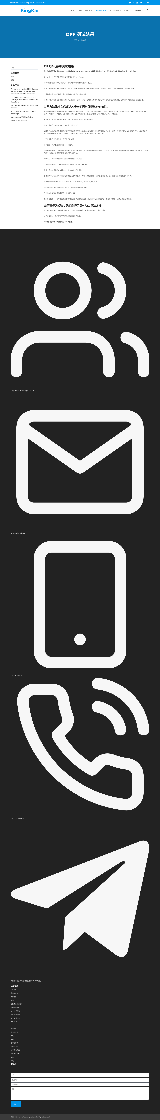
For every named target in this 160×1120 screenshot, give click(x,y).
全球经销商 (14, 1043)
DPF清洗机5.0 (15, 1050)
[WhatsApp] (144, 2)
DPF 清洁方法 (15, 1011)
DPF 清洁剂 (14, 1046)
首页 (72, 10)
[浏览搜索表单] (147, 10)
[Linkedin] (133, 2)
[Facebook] (130, 2)
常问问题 (14, 1029)
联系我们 (127, 10)
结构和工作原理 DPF (17, 1004)
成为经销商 (14, 993)
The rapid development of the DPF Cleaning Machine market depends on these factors (24, 99)
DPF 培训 (14, 1022)
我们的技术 (14, 1032)
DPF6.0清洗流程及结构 (19, 120)
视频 (12, 80)
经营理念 (14, 997)
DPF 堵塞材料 (15, 1015)
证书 (12, 1000)
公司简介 (14, 990)
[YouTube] (141, 2)
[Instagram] (137, 2)
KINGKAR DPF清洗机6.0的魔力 (22, 117)
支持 (12, 1039)
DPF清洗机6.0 (15, 1054)
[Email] (148, 2)
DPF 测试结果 (15, 1018)
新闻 (12, 77)
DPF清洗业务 (15, 1007)
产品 (12, 1036)
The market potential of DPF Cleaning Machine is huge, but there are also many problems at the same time (24, 91)
